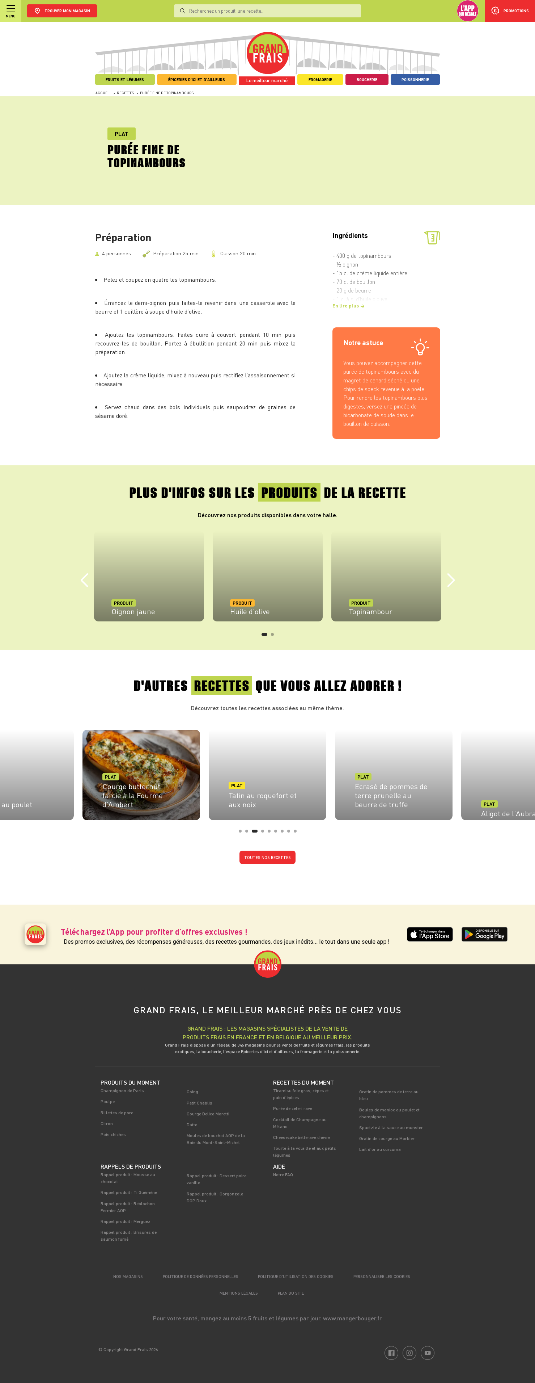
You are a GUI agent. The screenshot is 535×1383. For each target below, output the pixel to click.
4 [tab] (264, 833)
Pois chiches (113, 1134)
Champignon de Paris (122, 1090)
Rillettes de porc (117, 1112)
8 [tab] (290, 833)
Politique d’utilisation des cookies (296, 1276)
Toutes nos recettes (267, 857)
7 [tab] (284, 833)
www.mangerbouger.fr (352, 1318)
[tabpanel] (149, 576)
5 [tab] (271, 833)
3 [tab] (255, 833)
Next (451, 580)
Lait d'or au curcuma (380, 1149)
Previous (84, 580)
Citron (107, 1123)
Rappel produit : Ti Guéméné (129, 1192)
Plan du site (291, 1293)
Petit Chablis (199, 1103)
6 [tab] (277, 833)
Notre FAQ (283, 1174)
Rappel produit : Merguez (125, 1221)
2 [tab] (274, 636)
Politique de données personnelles (200, 1276)
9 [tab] (297, 833)
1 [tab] (265, 636)
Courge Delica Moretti (208, 1113)
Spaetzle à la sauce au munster (391, 1127)
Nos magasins (128, 1276)
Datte (192, 1124)
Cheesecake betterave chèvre (301, 1137)
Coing (192, 1091)
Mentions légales (239, 1293)
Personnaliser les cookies (381, 1276)
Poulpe (108, 1101)
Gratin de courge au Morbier (387, 1138)
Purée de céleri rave (292, 1108)
